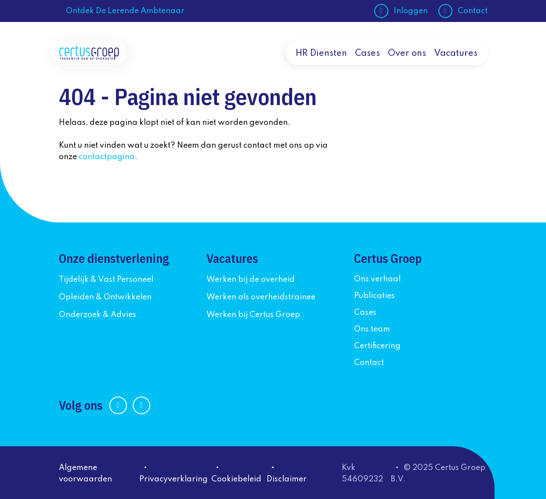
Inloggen (411, 11)
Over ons (407, 53)
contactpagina (107, 157)
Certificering (377, 346)
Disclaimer (287, 479)
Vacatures (455, 53)
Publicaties (374, 296)
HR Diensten (321, 53)
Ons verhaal (377, 279)
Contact (473, 11)
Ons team (372, 329)
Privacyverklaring (173, 479)
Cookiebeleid (236, 479)
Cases (367, 53)
